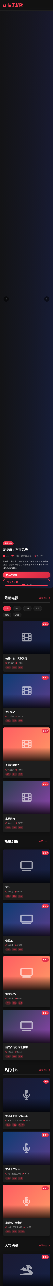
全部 (7, 608)
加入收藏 (12, 582)
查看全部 (44, 598)
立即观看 (11, 574)
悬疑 (17, 615)
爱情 (7, 615)
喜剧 (37, 608)
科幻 (17, 608)
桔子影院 (13, 5)
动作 (27, 608)
